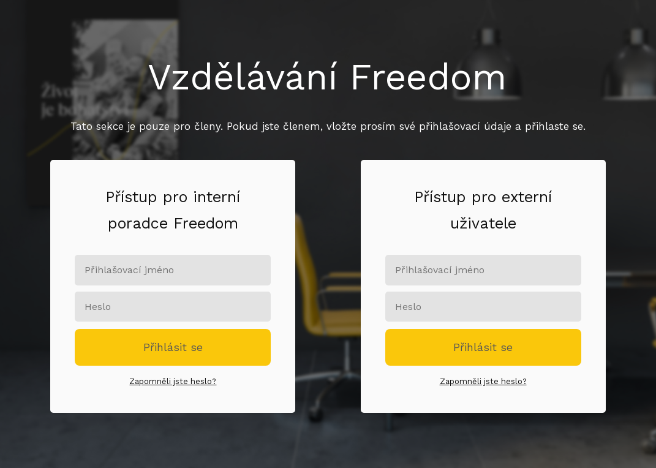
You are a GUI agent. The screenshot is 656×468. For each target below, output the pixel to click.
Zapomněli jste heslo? (172, 381)
